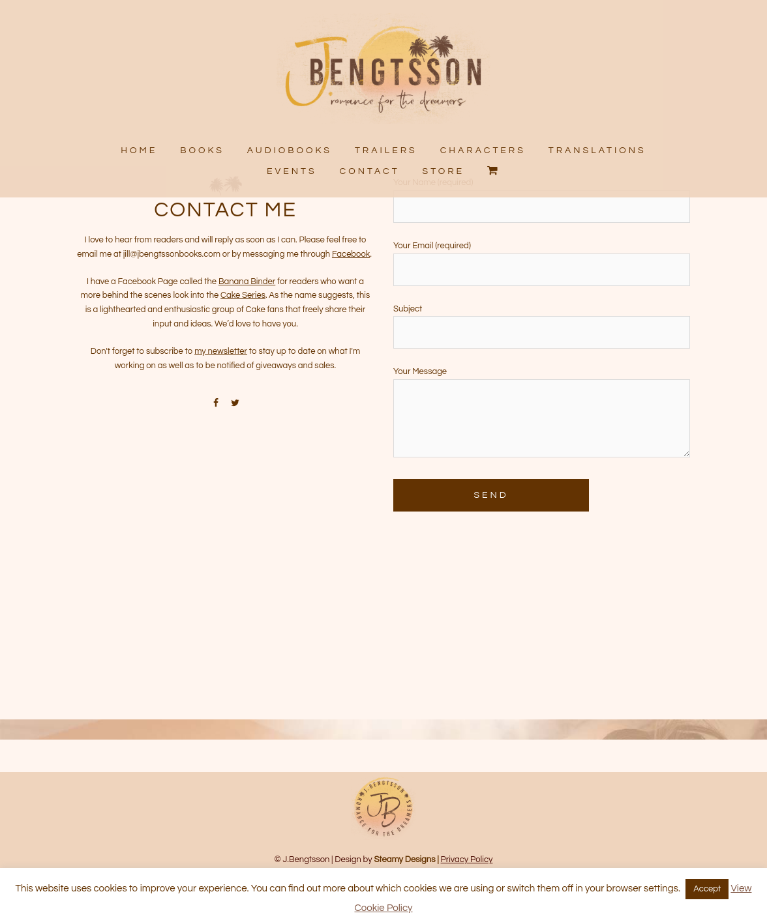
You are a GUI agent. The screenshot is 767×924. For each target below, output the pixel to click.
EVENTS (292, 170)
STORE (444, 170)
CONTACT (370, 170)
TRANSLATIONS (597, 150)
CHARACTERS (482, 150)
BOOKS (203, 150)
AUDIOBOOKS (289, 150)
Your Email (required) (541, 298)
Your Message (541, 454)
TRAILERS (386, 150)
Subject (541, 362)
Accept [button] (707, 888)
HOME (139, 150)
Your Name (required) (541, 235)
